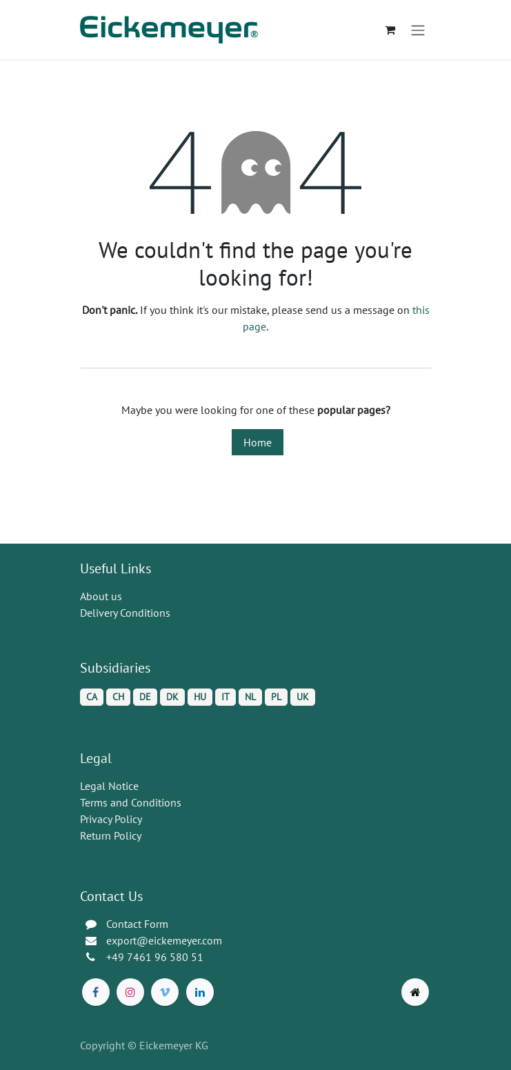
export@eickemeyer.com (164, 940)
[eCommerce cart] (390, 29)
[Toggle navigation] (418, 29)
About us (101, 596)
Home (257, 442)
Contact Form (137, 924)
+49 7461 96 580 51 (154, 957)
